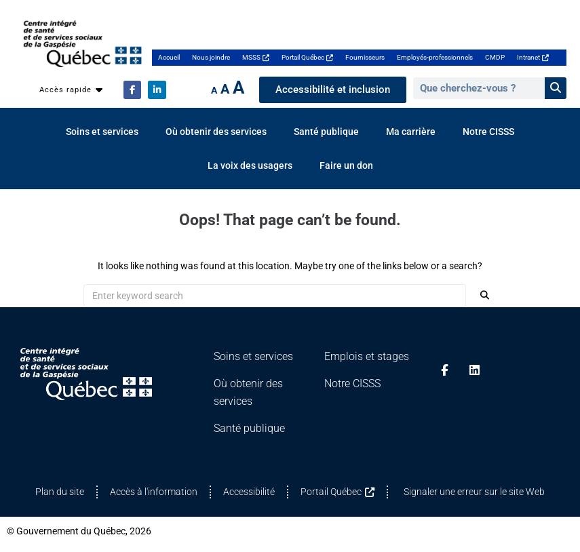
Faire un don (346, 165)
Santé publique (326, 131)
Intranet (533, 57)
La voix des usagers (250, 165)
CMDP (495, 57)
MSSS (255, 57)
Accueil (169, 57)
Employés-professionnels (435, 57)
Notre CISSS (488, 131)
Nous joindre (211, 57)
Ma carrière (411, 131)
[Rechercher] (555, 88)
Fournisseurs (365, 57)
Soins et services (102, 131)
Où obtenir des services (216, 131)
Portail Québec (307, 57)
